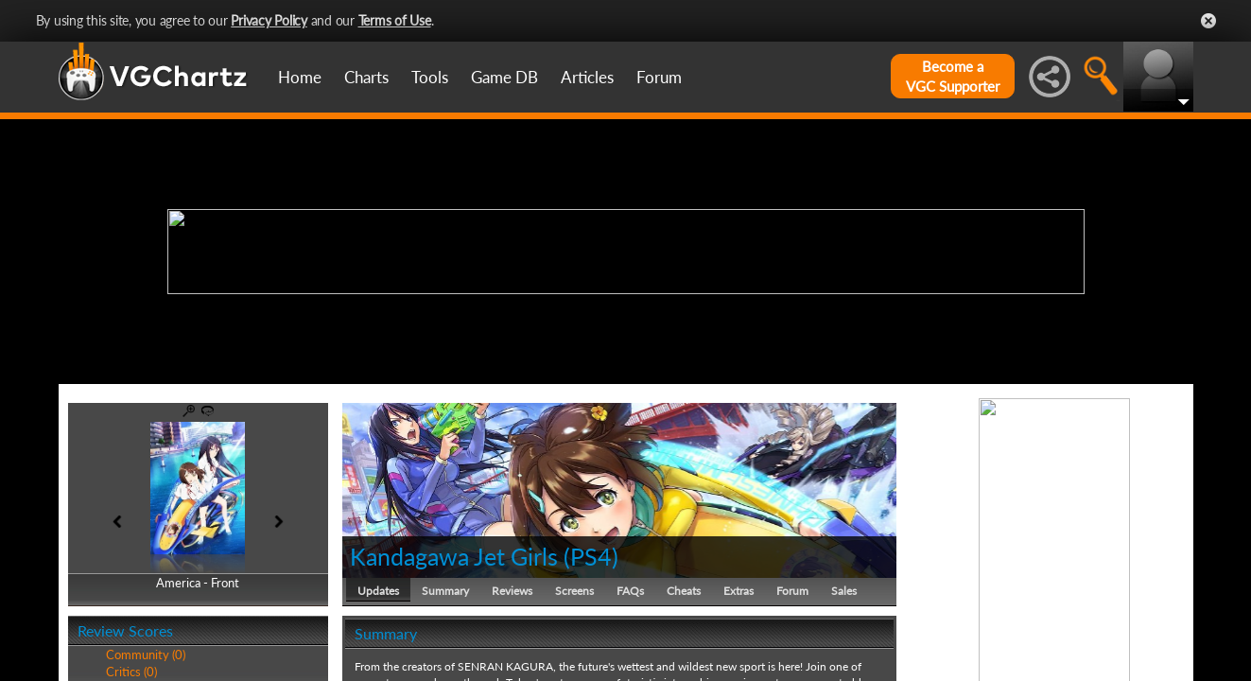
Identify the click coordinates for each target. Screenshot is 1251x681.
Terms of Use (394, 20)
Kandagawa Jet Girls (454, 556)
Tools (429, 77)
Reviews (512, 591)
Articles (587, 77)
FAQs (630, 591)
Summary (445, 591)
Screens (574, 591)
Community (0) (145, 654)
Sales (844, 591)
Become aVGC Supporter (952, 76)
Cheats (684, 591)
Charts (366, 77)
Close (1208, 20)
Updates (378, 591)
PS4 (591, 556)
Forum (659, 77)
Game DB (504, 77)
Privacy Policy (269, 20)
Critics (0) (131, 671)
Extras (738, 591)
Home (299, 77)
